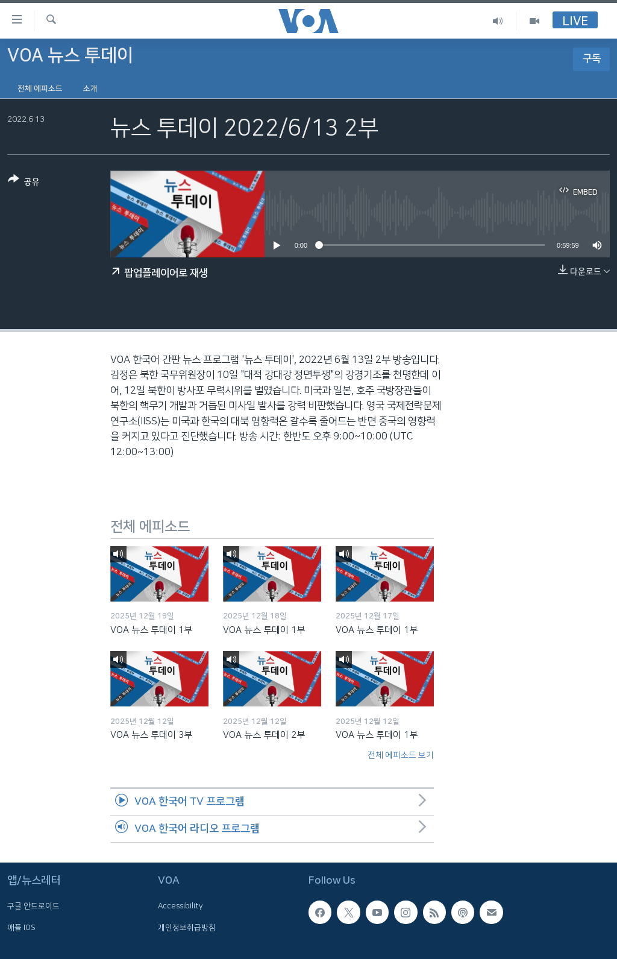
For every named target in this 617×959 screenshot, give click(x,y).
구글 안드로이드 (33, 906)
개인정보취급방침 (187, 927)
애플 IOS (21, 927)
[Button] (24, 183)
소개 (90, 88)
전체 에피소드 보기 (401, 755)
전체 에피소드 (40, 88)
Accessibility (180, 906)
